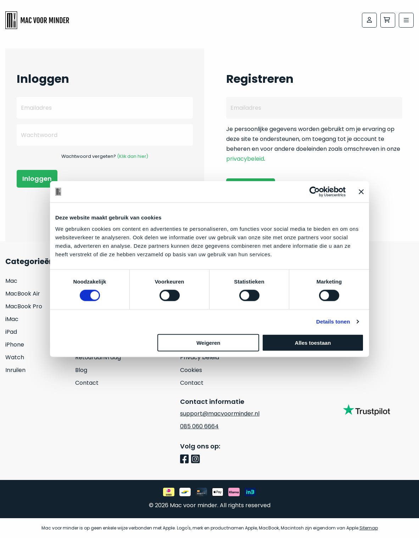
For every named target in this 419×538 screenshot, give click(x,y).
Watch (14, 357)
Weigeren (208, 342)
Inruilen (15, 370)
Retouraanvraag (98, 357)
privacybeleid (245, 159)
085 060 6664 (199, 426)
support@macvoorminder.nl (219, 414)
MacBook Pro (23, 306)
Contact (87, 383)
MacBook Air (22, 294)
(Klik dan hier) (132, 156)
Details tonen (333, 322)
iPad (11, 332)
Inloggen (37, 178)
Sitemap (368, 528)
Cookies (191, 370)
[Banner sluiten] (361, 191)
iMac (11, 319)
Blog (81, 370)
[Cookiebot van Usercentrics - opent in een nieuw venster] (315, 192)
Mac (11, 281)
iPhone (14, 344)
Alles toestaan (313, 342)
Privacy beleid (199, 357)
